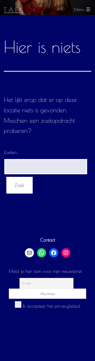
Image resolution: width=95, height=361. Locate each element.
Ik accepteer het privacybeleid (47, 306)
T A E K (13, 9)
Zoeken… (11, 152)
